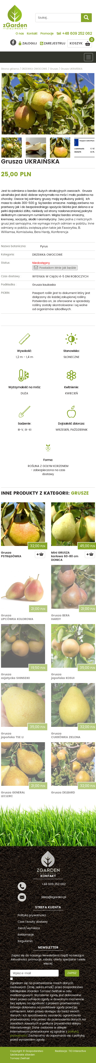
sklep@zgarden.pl (53, 897)
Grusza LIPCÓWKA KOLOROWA (17, 617)
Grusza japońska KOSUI (62, 676)
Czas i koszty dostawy (33, 921)
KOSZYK (81, 42)
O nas (20, 34)
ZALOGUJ (29, 43)
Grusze (80, 493)
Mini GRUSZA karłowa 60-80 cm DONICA (64, 556)
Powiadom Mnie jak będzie (55, 267)
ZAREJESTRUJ (54, 43)
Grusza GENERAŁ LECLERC (13, 794)
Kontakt (32, 34)
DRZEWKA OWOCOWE (47, 254)
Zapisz (72, 973)
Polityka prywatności (32, 915)
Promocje (47, 34)
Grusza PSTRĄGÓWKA (11, 554)
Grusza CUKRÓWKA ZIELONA (65, 735)
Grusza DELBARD (63, 792)
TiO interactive (77, 1051)
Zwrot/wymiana (29, 928)
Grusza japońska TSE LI (12, 735)
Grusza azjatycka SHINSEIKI (15, 676)
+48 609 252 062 (77, 34)
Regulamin (25, 941)
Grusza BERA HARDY (60, 617)
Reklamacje (26, 934)
